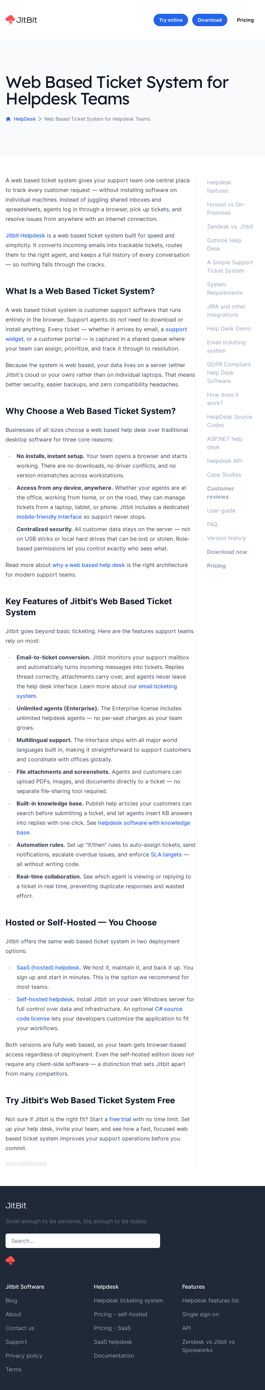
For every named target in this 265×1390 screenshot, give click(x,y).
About (13, 1314)
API (186, 1328)
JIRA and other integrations (226, 310)
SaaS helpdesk (113, 1341)
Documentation (114, 1355)
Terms (13, 1369)
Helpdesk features (219, 186)
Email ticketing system (226, 346)
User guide (221, 510)
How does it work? (223, 398)
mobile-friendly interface (49, 516)
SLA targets (166, 854)
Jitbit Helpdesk (25, 235)
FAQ (212, 524)
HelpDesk (21, 119)
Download (210, 20)
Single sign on (200, 1314)
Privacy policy (24, 1355)
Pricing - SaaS (112, 1328)
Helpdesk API (224, 460)
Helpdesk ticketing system (128, 1300)
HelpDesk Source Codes (229, 420)
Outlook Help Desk (224, 244)
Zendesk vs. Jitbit (230, 226)
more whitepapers (26, 1163)
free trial (120, 1119)
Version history (226, 538)
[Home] (21, 20)
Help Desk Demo (229, 328)
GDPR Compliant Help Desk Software (229, 372)
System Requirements (225, 288)
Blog (11, 1300)
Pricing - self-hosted (120, 1314)
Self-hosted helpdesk (45, 999)
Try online (171, 20)
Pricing (245, 20)
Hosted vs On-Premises (226, 208)
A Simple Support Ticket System (230, 266)
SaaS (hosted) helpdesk (48, 967)
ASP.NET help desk (225, 442)
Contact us (20, 1328)
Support (16, 1341)
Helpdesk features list (210, 1300)
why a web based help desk (88, 564)
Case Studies (224, 474)
